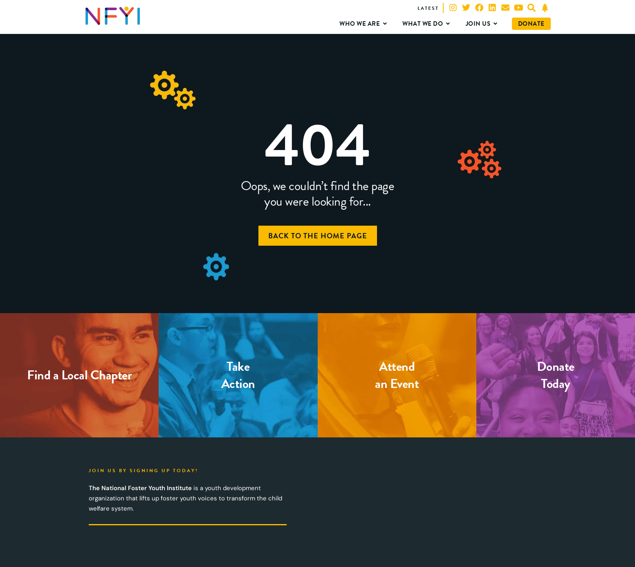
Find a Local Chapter (79, 375)
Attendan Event (397, 375)
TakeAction (238, 375)
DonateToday (555, 375)
